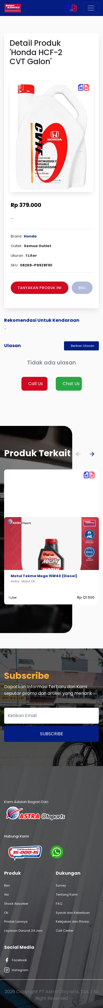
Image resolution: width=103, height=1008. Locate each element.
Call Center (64, 930)
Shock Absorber (16, 903)
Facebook (15, 960)
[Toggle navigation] (91, 7)
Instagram (16, 970)
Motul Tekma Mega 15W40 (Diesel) (44, 576)
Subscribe (51, 734)
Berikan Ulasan (82, 346)
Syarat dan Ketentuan (73, 912)
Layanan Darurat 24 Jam (23, 930)
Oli (6, 912)
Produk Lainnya (15, 921)
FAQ (59, 903)
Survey (61, 885)
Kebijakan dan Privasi (72, 921)
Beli (82, 287)
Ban (7, 885)
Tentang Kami (66, 894)
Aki (6, 894)
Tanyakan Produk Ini (40, 287)
